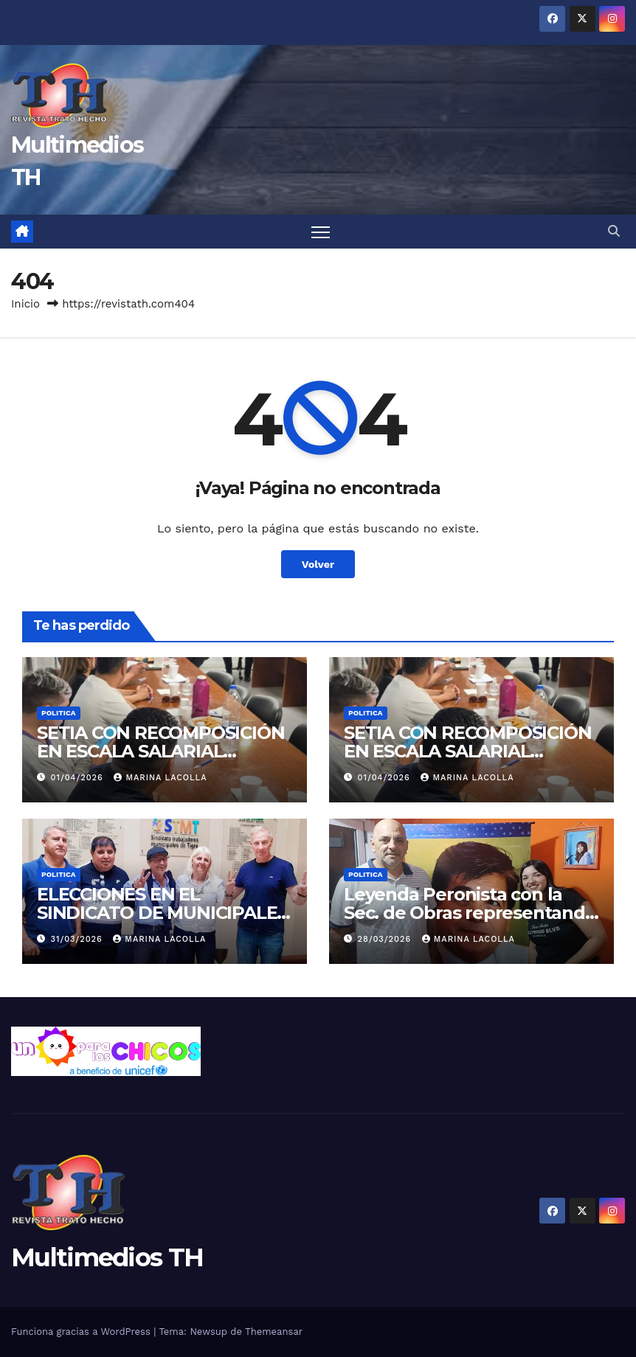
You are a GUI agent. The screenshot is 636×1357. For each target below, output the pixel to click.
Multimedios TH (107, 1257)
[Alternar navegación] (321, 232)
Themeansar (274, 1331)
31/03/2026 (78, 939)
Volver (318, 564)
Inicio (25, 303)
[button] (614, 231)
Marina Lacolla (160, 777)
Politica (58, 713)
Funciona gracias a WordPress (82, 1331)
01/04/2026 (79, 777)
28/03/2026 (386, 939)
